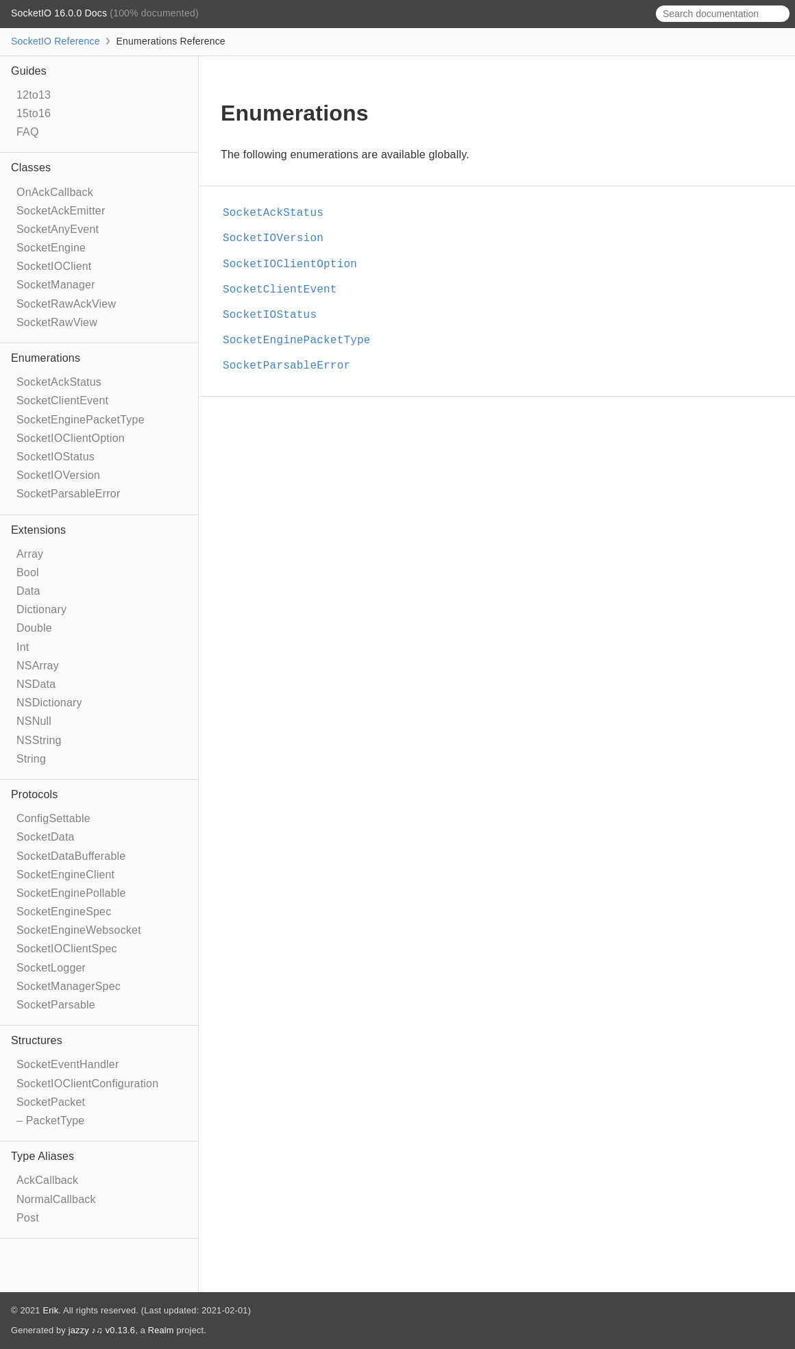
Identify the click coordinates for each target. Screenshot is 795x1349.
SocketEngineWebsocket (78, 930)
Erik (50, 1310)
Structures (36, 1040)
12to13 (33, 95)
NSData (36, 684)
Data (28, 591)
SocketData (45, 837)
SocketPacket (50, 1102)
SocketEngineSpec (63, 911)
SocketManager (55, 284)
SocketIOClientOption (70, 438)
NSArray (37, 665)
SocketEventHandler (67, 1064)
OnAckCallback (54, 192)
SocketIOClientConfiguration (87, 1083)
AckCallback (47, 1180)
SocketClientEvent (62, 400)
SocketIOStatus (55, 456)
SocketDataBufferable (70, 856)
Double (34, 628)
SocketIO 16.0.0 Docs (60, 13)
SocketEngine (51, 247)
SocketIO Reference (55, 41)
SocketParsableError (68, 493)
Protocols (34, 794)
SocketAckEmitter (60, 210)
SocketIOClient (54, 266)
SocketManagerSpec (68, 986)
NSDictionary (49, 702)
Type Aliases (42, 1156)
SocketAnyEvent (57, 229)
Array (29, 554)
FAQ (27, 132)
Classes (31, 167)
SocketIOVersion (58, 475)
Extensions (38, 530)
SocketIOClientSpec (66, 948)
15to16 (33, 113)
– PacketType (50, 1120)
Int (22, 647)
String (31, 759)
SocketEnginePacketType (80, 419)
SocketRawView (56, 322)
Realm (161, 1330)
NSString (39, 740)
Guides (29, 71)
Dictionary (41, 609)
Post (27, 1218)
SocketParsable (55, 1005)
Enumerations (45, 358)
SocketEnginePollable (71, 893)
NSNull (33, 721)
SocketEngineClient (65, 874)
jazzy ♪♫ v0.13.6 (102, 1330)
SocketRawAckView (66, 304)
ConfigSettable (53, 818)
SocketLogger (51, 968)
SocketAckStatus (58, 382)
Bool (27, 572)
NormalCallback (56, 1199)
